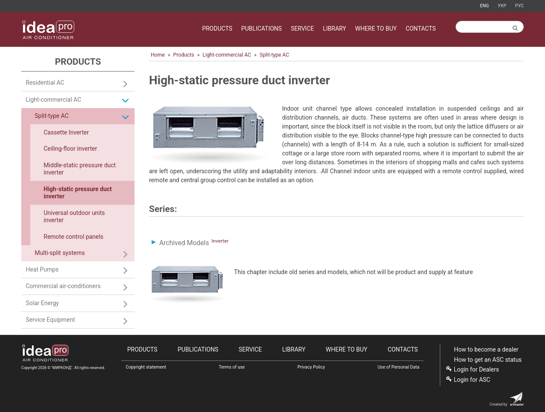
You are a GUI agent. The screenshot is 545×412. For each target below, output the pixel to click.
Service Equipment (50, 319)
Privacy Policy (311, 367)
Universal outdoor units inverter (74, 216)
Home (158, 55)
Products (217, 28)
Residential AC (45, 82)
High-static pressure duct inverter (78, 193)
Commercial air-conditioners (63, 286)
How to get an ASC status (488, 359)
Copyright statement (146, 367)
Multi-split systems (60, 252)
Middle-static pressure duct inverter (80, 169)
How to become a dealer (486, 349)
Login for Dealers (476, 369)
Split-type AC (275, 55)
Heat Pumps (42, 269)
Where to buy (376, 28)
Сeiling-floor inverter (70, 148)
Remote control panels (73, 236)
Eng (484, 6)
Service (302, 28)
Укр (502, 6)
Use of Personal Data (398, 367)
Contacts (421, 28)
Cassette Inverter (66, 132)
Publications (261, 28)
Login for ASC (472, 379)
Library (334, 28)
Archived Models (184, 243)
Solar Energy (42, 303)
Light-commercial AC (227, 55)
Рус (519, 6)
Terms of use (232, 367)
